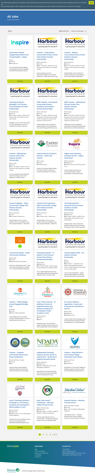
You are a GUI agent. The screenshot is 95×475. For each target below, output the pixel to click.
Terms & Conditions (40, 452)
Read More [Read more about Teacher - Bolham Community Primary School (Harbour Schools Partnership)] (75, 81)
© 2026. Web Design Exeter (29, 472)
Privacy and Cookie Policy (41, 454)
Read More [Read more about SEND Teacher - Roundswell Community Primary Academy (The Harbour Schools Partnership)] (47, 133)
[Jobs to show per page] (85, 31)
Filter (10, 31)
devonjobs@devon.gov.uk (69, 452)
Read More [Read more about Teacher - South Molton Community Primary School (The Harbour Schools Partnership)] (47, 81)
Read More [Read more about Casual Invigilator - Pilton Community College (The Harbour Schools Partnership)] (20, 232)
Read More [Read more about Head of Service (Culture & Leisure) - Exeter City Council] (47, 182)
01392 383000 (65, 450)
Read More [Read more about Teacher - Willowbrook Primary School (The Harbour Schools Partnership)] (20, 182)
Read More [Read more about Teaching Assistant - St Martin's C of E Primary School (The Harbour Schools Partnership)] (47, 281)
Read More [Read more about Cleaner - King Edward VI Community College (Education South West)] (75, 380)
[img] (58, 435)
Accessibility (38, 456)
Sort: (60, 31)
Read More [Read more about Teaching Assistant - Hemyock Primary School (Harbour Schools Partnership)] (75, 232)
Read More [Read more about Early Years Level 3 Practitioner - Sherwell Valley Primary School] (47, 428)
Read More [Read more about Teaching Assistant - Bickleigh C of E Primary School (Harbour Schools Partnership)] (20, 133)
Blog (36, 450)
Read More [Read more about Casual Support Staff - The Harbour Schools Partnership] (75, 281)
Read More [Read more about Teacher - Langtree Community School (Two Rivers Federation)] (20, 380)
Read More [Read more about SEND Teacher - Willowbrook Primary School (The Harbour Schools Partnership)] (75, 133)
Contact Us (38, 458)
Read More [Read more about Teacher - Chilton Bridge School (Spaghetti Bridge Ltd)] (20, 332)
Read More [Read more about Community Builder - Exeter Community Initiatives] (20, 281)
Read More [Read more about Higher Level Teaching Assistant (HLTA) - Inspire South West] (75, 182)
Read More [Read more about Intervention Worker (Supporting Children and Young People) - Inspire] (20, 81)
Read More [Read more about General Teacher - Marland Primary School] (75, 428)
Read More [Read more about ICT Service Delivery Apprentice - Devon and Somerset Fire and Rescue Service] (75, 332)
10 (55, 435)
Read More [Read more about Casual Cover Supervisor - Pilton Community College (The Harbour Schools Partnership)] (47, 232)
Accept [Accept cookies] (91, 2)
